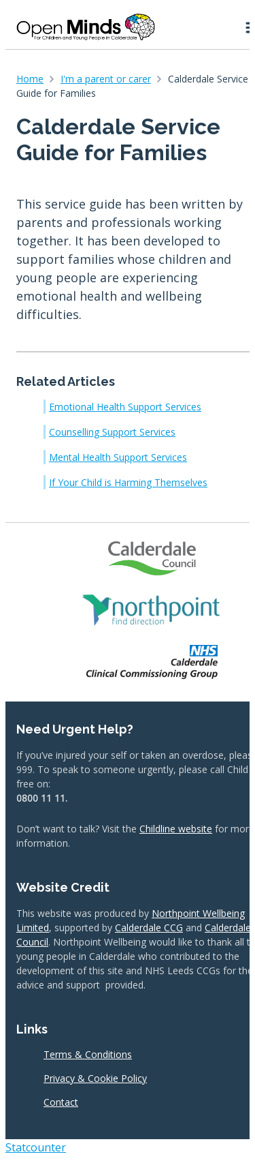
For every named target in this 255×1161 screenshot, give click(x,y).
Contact (61, 1102)
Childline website (175, 828)
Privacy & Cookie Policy (95, 1078)
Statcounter (35, 1147)
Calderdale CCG (149, 927)
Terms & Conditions (88, 1054)
